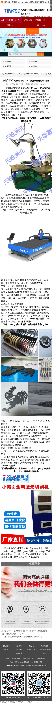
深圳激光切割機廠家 (15, 88)
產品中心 (6, 31)
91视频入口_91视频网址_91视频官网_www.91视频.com (17, 702)
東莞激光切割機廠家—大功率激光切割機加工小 (25, 637)
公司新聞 (34, 62)
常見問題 (8, 66)
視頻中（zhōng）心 (32, 39)
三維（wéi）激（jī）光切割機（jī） (11, 21)
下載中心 (45, 31)
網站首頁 (28, 20)
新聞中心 (32, 31)
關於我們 (19, 646)
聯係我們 (45, 36)
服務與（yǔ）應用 (19, 33)
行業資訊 (8, 62)
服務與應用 (44, 646)
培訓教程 (34, 66)
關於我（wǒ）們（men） (41, 22)
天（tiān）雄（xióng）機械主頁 (22, 74)
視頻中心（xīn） (31, 649)
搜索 (40, 54)
